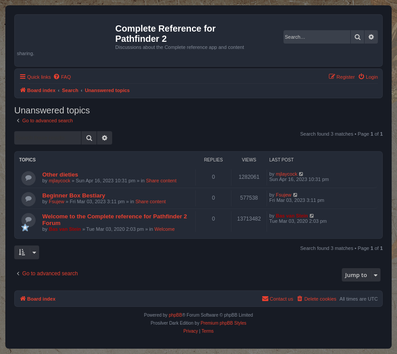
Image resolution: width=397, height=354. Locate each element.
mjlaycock (59, 180)
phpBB (175, 315)
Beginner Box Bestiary (73, 195)
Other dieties (60, 174)
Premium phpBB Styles (224, 323)
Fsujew (57, 201)
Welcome (164, 229)
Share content (161, 180)
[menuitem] (62, 77)
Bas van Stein (65, 229)
